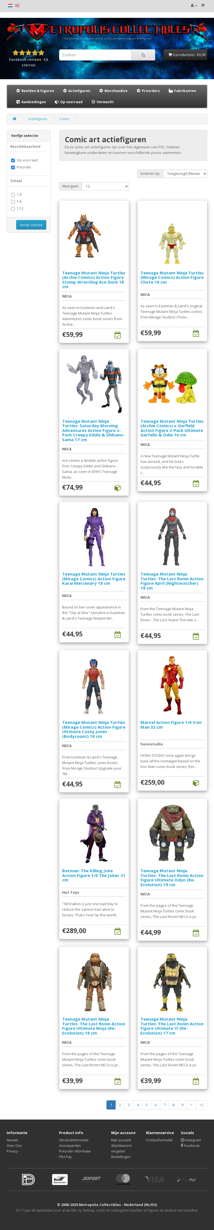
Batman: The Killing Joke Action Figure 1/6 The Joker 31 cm (93, 875)
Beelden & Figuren (35, 90)
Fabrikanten (182, 90)
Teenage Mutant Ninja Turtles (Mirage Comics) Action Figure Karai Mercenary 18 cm (93, 578)
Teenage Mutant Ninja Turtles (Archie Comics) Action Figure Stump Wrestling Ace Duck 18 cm (93, 279)
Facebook (190, 1145)
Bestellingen (120, 1156)
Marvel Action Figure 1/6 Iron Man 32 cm (170, 724)
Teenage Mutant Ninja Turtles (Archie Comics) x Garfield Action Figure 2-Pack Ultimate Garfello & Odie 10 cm (172, 428)
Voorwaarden (70, 1145)
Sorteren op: (150, 173)
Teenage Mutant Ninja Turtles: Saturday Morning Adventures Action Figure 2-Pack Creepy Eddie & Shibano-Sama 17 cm (93, 430)
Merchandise (113, 90)
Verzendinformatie (74, 1140)
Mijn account (121, 1140)
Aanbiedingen (31, 101)
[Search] (143, 55)
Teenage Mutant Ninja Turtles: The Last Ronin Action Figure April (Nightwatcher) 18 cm (171, 581)
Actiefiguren (76, 90)
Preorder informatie (75, 1151)
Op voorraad (68, 102)
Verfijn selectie (31, 225)
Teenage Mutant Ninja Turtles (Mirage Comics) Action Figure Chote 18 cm (172, 277)
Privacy (12, 1151)
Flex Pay (65, 1156)
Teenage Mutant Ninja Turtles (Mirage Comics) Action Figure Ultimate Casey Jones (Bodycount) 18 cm (93, 729)
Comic (64, 119)
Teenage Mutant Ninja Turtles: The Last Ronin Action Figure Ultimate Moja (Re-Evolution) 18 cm (93, 1026)
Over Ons (14, 1145)
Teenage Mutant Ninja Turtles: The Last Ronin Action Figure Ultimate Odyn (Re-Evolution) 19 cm (171, 877)
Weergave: (70, 186)
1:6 (16, 201)
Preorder (21, 167)
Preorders (148, 90)
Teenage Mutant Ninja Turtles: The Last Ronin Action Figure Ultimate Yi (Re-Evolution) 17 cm (171, 1026)
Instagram (191, 1140)
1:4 (16, 194)
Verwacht (102, 102)
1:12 (17, 208)
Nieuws (12, 1140)
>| (202, 1104)
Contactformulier (159, 1140)
